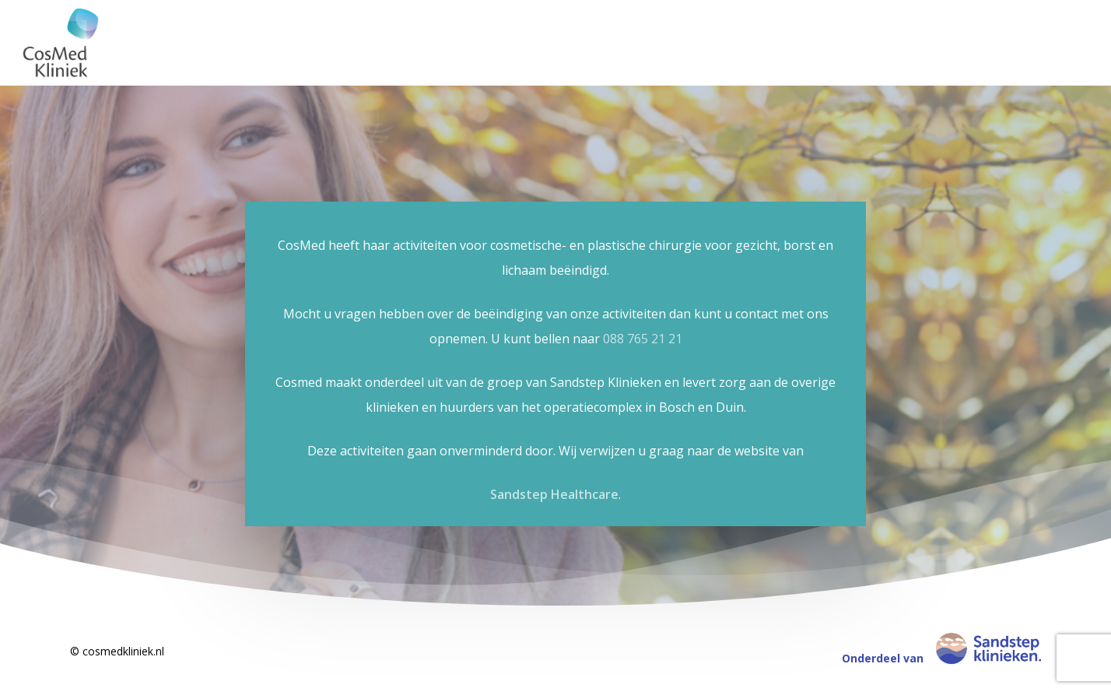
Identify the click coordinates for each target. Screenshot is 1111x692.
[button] (1081, 8)
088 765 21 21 (642, 338)
